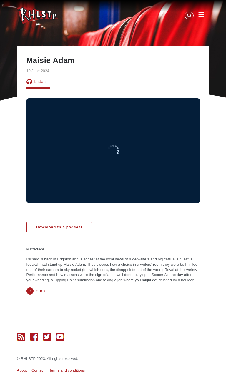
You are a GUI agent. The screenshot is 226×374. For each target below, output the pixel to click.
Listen (36, 81)
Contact (37, 370)
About (22, 370)
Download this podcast (59, 227)
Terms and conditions (67, 370)
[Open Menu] (201, 15)
